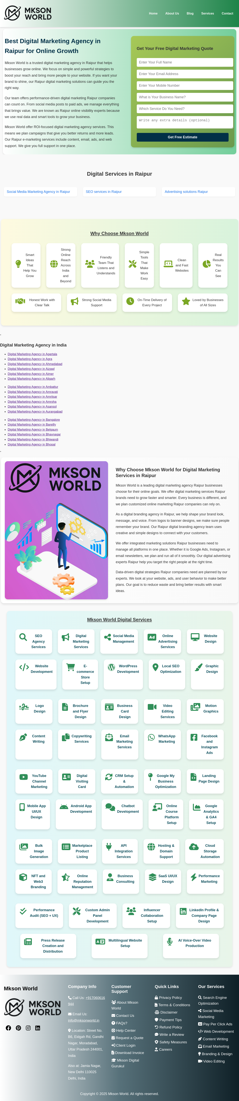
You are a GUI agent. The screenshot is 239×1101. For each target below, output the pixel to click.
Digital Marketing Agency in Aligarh (31, 378)
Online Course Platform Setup (172, 814)
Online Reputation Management (82, 881)
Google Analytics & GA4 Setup (211, 814)
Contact (227, 13)
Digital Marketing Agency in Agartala (32, 354)
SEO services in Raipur (104, 192)
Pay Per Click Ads (215, 1024)
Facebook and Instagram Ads (209, 744)
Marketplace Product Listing (82, 851)
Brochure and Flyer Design (80, 711)
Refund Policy (168, 1027)
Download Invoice (127, 1053)
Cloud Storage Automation (210, 851)
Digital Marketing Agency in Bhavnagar (34, 434)
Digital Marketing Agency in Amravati (33, 392)
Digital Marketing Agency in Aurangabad (35, 411)
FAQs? (119, 1023)
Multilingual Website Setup (125, 943)
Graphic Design (212, 669)
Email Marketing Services (124, 741)
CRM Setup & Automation (124, 781)
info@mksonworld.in (83, 1020)
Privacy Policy (168, 998)
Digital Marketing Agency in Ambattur (33, 386)
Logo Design (39, 708)
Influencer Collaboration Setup (152, 915)
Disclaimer (166, 1012)
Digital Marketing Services (81, 641)
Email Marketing (213, 1046)
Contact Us (122, 1016)
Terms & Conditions (172, 1005)
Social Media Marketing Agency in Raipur (38, 192)
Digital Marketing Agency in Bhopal (31, 444)
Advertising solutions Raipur (186, 192)
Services (207, 13)
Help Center (123, 1030)
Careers (163, 1049)
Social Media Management (123, 638)
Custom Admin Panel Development (97, 915)
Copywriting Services (82, 739)
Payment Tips (168, 1020)
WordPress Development (128, 669)
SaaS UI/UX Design (168, 879)
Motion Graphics (210, 708)
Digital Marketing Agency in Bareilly (32, 424)
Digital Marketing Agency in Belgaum (33, 429)
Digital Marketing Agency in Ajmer (31, 374)
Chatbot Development (128, 809)
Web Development (216, 1031)
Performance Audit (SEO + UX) (44, 913)
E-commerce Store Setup (85, 674)
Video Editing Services (167, 711)
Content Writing (38, 739)
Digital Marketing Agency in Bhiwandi (33, 439)
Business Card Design (125, 711)
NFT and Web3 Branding (38, 881)
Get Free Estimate (182, 138)
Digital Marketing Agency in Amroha (32, 401)
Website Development (42, 669)
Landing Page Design (208, 778)
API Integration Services (124, 851)
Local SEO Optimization (170, 669)
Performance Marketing (209, 879)
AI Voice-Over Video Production (194, 943)
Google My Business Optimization (165, 781)
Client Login (123, 1045)
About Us (172, 13)
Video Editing (211, 1061)
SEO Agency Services (38, 641)
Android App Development (81, 809)
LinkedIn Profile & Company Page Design (204, 915)
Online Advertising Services (167, 641)
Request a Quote (127, 1038)
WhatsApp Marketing (166, 739)
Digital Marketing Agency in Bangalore (34, 419)
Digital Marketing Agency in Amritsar (32, 396)
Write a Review (169, 1035)
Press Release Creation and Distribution (53, 946)
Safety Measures (171, 1042)
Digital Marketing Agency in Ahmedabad (35, 364)
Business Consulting (125, 879)
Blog (190, 13)
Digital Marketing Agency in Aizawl (31, 368)
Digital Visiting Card (82, 781)
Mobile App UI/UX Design (36, 811)
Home (153, 13)
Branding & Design (215, 1054)
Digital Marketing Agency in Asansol (32, 406)
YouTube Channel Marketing (39, 781)
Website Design (210, 638)
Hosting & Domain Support (166, 851)
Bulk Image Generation (39, 851)
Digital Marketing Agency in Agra (30, 359)
